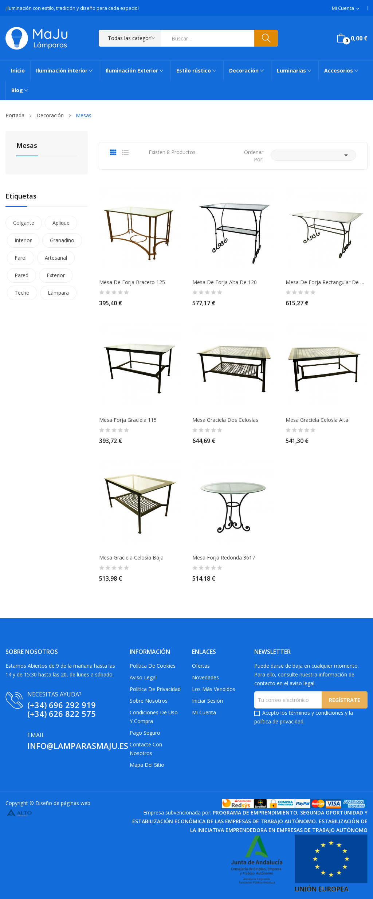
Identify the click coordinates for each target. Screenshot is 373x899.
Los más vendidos (213, 689)
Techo (22, 292)
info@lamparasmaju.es (77, 745)
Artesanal (56, 257)
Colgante (23, 222)
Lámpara (58, 292)
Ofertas (201, 665)
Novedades (205, 677)
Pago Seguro (145, 732)
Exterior (56, 275)
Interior (23, 240)
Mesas (26, 146)
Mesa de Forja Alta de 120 (224, 282)
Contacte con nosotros (146, 749)
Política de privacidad (155, 689)
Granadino (62, 240)
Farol (21, 257)
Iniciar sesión (207, 700)
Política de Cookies (153, 665)
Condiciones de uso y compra (154, 717)
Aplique (61, 222)
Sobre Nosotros (149, 700)
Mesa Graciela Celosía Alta (317, 420)
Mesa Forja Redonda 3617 (223, 557)
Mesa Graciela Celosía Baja (131, 557)
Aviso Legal (143, 677)
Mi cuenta (204, 712)
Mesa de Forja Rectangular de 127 (326, 282)
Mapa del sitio (147, 764)
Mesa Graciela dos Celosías (225, 420)
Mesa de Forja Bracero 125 (132, 282)
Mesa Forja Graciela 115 (128, 420)
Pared (21, 275)
